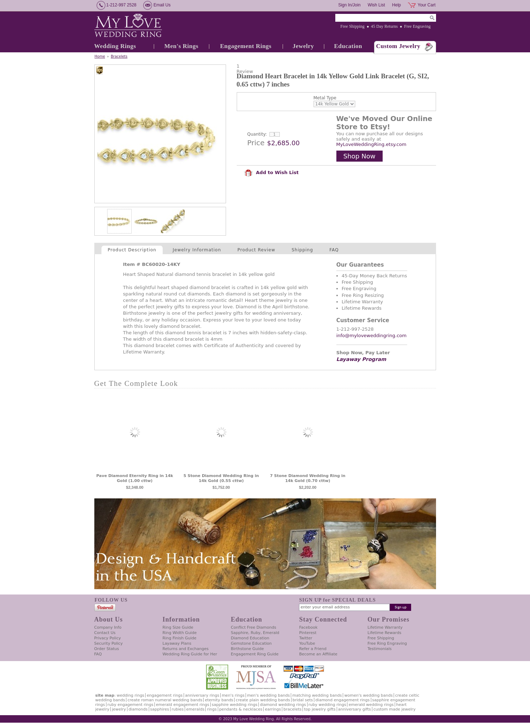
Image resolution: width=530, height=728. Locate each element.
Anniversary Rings (202, 695)
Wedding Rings (115, 46)
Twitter (306, 638)
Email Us (161, 4)
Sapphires (159, 709)
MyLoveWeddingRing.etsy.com (371, 144)
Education (348, 46)
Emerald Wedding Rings (371, 704)
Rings (211, 709)
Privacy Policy (107, 638)
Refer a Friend (313, 648)
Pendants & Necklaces (241, 709)
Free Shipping (352, 26)
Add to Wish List (271, 172)
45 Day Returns (384, 26)
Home (100, 56)
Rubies (178, 709)
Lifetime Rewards (385, 632)
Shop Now (359, 156)
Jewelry (303, 46)
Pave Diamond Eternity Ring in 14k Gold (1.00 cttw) (134, 478)
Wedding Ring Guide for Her (190, 654)
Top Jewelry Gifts (319, 709)
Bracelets (119, 56)
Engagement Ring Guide (255, 654)
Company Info (108, 627)
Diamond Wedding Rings (283, 704)
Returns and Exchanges (186, 648)
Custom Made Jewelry (394, 709)
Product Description (132, 249)
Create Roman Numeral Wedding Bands (164, 700)
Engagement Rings (245, 46)
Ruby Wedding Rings (327, 704)
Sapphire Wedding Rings (235, 704)
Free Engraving (417, 26)
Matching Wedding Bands (317, 695)
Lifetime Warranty (385, 627)
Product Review (256, 249)
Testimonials (380, 648)
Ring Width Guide (180, 632)
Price (256, 142)
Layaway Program (361, 359)
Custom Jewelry (398, 46)
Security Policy (108, 643)
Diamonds (138, 709)
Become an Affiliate (318, 654)
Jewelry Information (197, 249)
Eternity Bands (219, 700)
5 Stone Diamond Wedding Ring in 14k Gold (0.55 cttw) (221, 478)
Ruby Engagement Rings (130, 704)
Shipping (302, 249)
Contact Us (105, 632)
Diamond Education (250, 638)
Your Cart (426, 4)
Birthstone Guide (247, 648)
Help (396, 4)
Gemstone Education (251, 643)
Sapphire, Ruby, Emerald (255, 632)
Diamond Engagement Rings (342, 700)
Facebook (308, 627)
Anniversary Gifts (354, 709)
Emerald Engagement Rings (182, 704)
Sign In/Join (349, 4)
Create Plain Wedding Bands (263, 700)
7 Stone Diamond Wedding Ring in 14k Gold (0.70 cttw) (308, 478)
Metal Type (325, 97)
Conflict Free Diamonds (253, 627)
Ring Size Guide (178, 627)
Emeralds (195, 709)
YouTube (307, 643)
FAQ (334, 249)
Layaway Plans (177, 643)
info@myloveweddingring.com (371, 335)
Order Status (106, 648)
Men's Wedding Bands (268, 695)
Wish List (376, 4)
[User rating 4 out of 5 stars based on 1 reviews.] (336, 68)
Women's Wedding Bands (368, 695)
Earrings (273, 709)
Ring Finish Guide (179, 638)
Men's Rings (181, 46)
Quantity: (257, 134)
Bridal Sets (303, 700)
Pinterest (308, 632)
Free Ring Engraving (387, 643)
